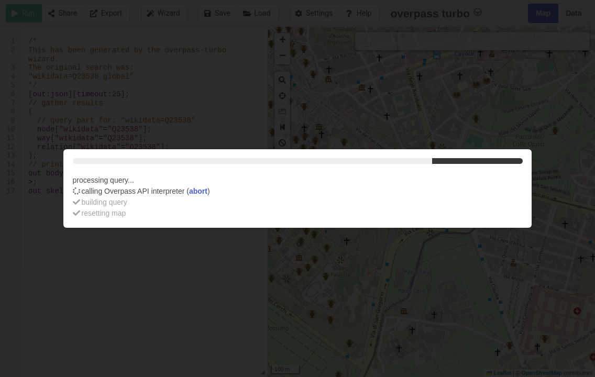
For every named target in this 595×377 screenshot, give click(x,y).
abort (198, 191)
